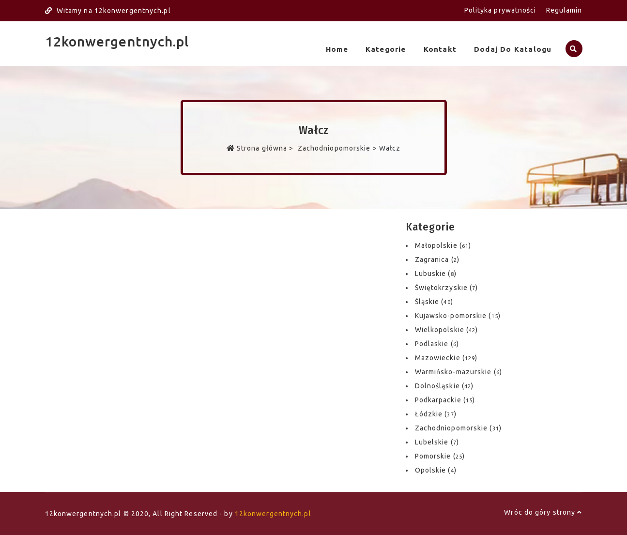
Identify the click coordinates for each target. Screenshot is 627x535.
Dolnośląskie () (444, 386)
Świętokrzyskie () (446, 287)
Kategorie (386, 49)
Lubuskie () (436, 273)
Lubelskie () (437, 442)
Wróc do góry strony (543, 512)
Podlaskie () (437, 344)
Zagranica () (437, 259)
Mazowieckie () (446, 358)
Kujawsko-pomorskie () (458, 316)
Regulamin (564, 10)
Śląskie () (434, 302)
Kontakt (440, 49)
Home (337, 49)
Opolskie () (436, 470)
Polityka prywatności (500, 10)
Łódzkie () (436, 414)
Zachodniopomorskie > (337, 148)
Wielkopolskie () (446, 330)
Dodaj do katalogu (512, 49)
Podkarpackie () (445, 400)
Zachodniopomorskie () (458, 428)
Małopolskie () (443, 245)
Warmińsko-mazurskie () (458, 372)
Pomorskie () (440, 456)
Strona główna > (261, 148)
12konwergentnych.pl (117, 41)
